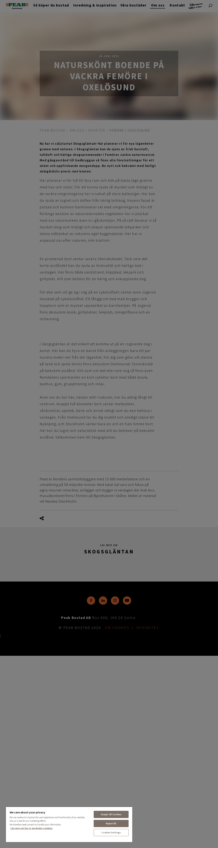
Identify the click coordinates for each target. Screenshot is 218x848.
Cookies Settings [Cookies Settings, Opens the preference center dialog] (111, 832)
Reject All (111, 823)
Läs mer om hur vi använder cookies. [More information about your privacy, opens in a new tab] (32, 828)
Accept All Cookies (111, 814)
